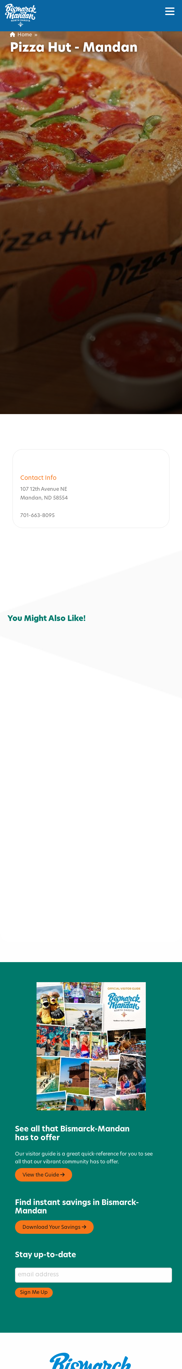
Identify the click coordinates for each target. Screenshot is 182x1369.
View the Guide (43, 1138)
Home (21, 35)
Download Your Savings (54, 1191)
